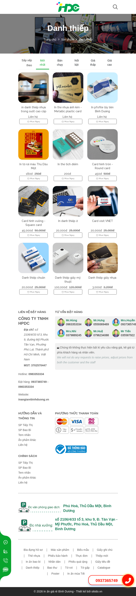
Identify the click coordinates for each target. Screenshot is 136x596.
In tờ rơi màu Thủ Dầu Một (33, 166)
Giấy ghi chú (104, 549)
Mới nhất (42, 62)
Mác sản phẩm (60, 549)
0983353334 (74, 324)
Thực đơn (82, 555)
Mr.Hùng (71, 320)
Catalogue (103, 567)
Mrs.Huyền (128, 320)
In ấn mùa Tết (76, 573)
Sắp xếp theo (27, 63)
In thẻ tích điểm (68, 164)
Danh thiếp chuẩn (33, 277)
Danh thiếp (85, 39)
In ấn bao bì (33, 561)
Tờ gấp (85, 567)
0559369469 (101, 324)
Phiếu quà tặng (78, 561)
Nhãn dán (55, 561)
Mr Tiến (126, 331)
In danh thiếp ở (68, 221)
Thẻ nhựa (34, 555)
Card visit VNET (102, 221)
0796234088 (101, 335)
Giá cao (109, 62)
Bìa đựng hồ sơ (33, 549)
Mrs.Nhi (71, 331)
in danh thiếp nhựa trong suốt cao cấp (33, 109)
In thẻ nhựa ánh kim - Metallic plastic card (68, 109)
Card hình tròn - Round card (102, 166)
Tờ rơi (69, 567)
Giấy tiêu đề (102, 561)
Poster (55, 573)
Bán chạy (60, 62)
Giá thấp (93, 62)
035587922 (128, 335)
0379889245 (74, 335)
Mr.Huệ (98, 331)
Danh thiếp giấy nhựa (102, 277)
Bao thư (52, 567)
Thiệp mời (102, 555)
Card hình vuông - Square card (33, 222)
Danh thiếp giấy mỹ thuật (68, 279)
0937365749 (107, 580)
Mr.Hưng (99, 320)
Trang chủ (50, 39)
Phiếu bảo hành (58, 555)
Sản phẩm (67, 39)
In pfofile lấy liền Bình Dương (102, 109)
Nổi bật (77, 62)
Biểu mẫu (83, 549)
